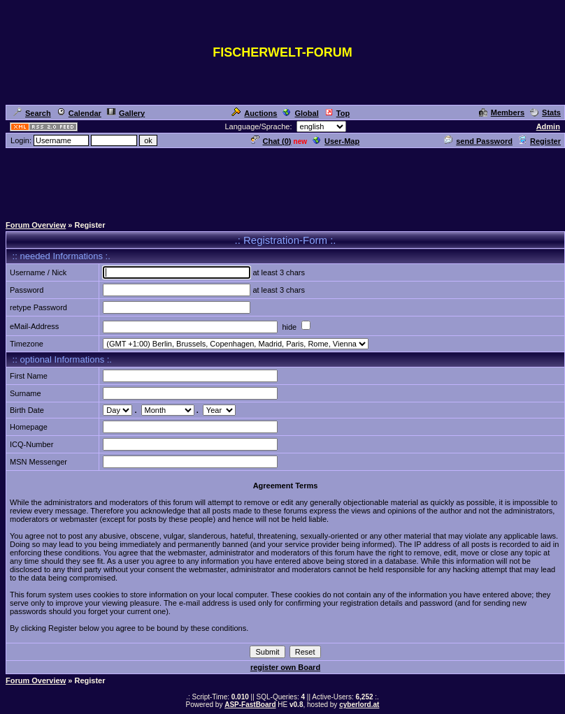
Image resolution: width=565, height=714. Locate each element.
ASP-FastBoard (250, 704)
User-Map (336, 141)
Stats (545, 112)
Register (539, 141)
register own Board (285, 667)
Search (32, 113)
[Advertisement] (282, 181)
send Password (478, 141)
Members (501, 112)
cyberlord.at (359, 704)
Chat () (271, 141)
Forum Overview (36, 225)
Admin (548, 126)
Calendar (79, 113)
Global (300, 113)
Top (337, 113)
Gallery (126, 113)
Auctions (254, 113)
